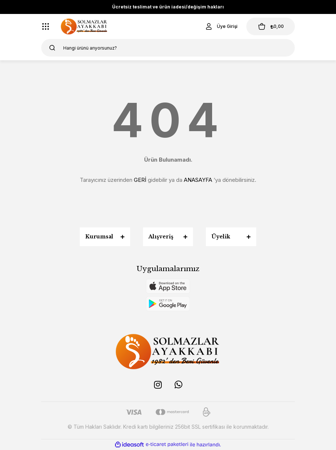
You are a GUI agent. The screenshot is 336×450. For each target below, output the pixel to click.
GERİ (140, 179)
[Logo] (84, 26)
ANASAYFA (198, 179)
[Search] (168, 48)
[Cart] (270, 26)
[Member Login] (220, 26)
